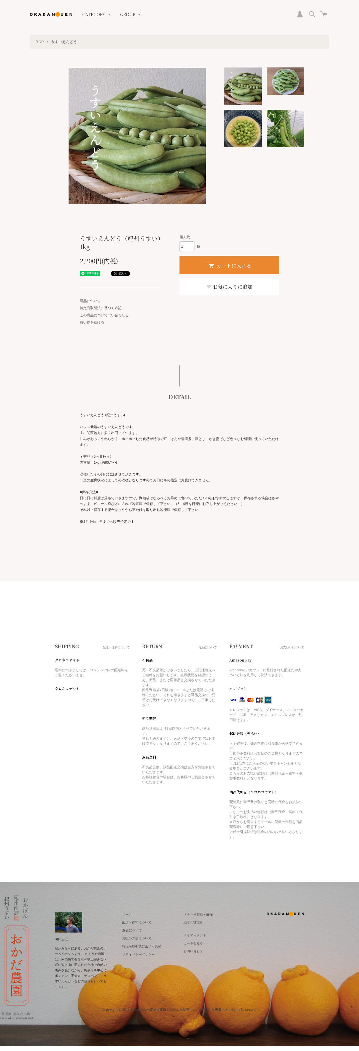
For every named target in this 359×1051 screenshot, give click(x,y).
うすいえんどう (64, 42)
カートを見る (193, 943)
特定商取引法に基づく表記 (101, 308)
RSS (186, 922)
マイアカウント (194, 935)
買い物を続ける (92, 322)
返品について (90, 301)
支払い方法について (136, 938)
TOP (40, 42)
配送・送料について (136, 922)
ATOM (197, 922)
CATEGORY (93, 14)
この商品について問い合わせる (104, 315)
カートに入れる (229, 265)
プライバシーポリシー (138, 954)
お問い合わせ (193, 951)
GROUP (127, 14)
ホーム (127, 914)
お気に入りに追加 (229, 286)
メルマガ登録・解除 (198, 914)
